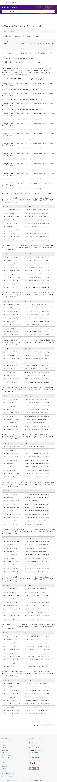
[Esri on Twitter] (30, 767)
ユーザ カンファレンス (8, 772)
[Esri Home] (32, 761)
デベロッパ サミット (7, 774)
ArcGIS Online (33, 741)
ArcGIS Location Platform (36, 748)
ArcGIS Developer (34, 751)
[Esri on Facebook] (33, 767)
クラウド (4, 751)
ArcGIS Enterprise (10, 2)
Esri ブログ (5, 769)
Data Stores (5, 748)
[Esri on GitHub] (35, 767)
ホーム (4, 741)
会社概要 (4, 764)
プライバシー (26, 779)
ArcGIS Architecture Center (36, 758)
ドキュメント (5, 756)
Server (4, 746)
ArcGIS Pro (32, 743)
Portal (3, 743)
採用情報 (4, 767)
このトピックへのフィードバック (45, 723)
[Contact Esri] (38, 767)
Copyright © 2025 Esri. (7, 779)
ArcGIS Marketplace (34, 756)
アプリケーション (7, 753)
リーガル (40, 779)
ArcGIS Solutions (33, 753)
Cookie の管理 (33, 779)
